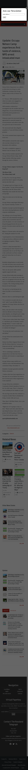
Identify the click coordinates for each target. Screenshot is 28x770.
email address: (6, 14)
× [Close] (26, 8)
